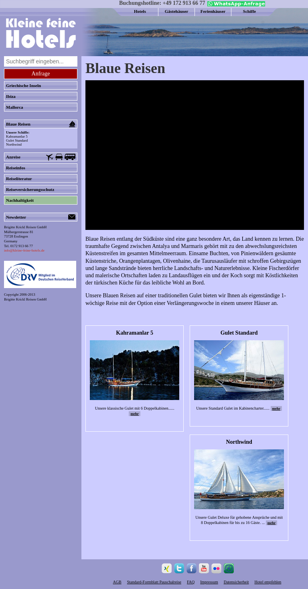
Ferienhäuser (213, 11)
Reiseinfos (15, 167)
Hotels (140, 11)
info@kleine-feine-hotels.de (24, 250)
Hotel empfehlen (267, 582)
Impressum (209, 582)
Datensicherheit (236, 582)
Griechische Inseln (23, 85)
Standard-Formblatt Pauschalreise (154, 582)
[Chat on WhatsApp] (235, 5)
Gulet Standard (17, 140)
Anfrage (41, 74)
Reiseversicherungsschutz (30, 189)
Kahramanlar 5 (17, 136)
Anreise (40, 157)
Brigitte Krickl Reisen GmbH (25, 299)
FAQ (191, 582)
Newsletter (40, 217)
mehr (134, 414)
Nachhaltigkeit (20, 200)
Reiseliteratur (19, 178)
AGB (117, 582)
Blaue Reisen (40, 124)
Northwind (14, 144)
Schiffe (249, 11)
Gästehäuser (176, 11)
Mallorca (14, 107)
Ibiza (11, 96)
